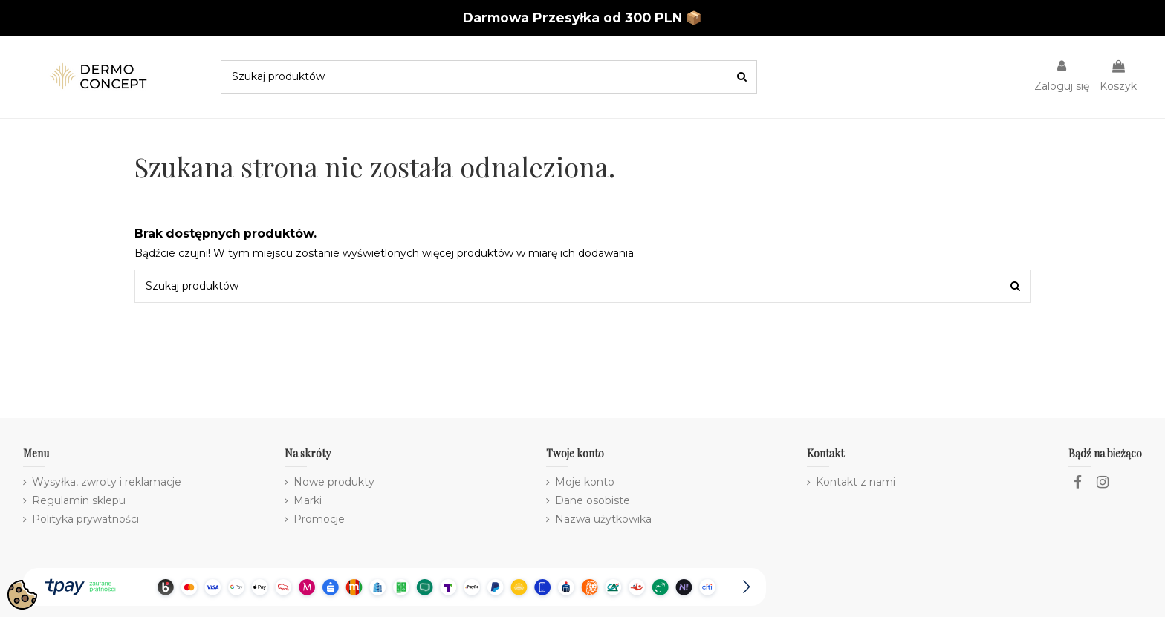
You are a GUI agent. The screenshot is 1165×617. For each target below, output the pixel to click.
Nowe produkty (333, 482)
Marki (307, 500)
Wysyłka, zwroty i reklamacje (106, 482)
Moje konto (584, 482)
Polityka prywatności (85, 519)
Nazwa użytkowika (603, 519)
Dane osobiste (592, 500)
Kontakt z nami (855, 482)
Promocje (319, 519)
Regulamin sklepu (79, 500)
